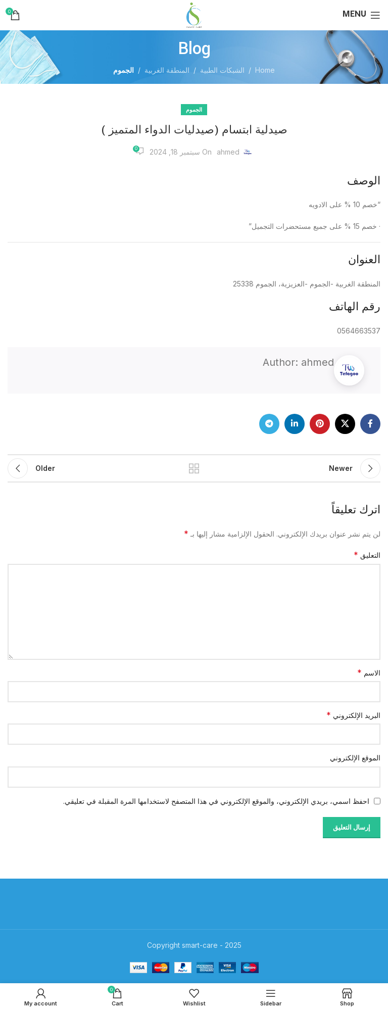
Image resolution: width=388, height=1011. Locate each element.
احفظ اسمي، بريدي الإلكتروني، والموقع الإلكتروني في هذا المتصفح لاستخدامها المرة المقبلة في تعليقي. (216, 801)
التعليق (367, 555)
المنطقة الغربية (166, 70)
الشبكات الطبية (222, 70)
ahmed (228, 152)
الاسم (368, 672)
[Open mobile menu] (361, 15)
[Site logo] (194, 14)
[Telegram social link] (269, 424)
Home (265, 70)
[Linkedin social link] (294, 424)
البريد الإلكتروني (353, 715)
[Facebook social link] (370, 424)
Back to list (194, 468)
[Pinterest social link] (320, 424)
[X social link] (345, 424)
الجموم (123, 70)
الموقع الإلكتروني (355, 757)
